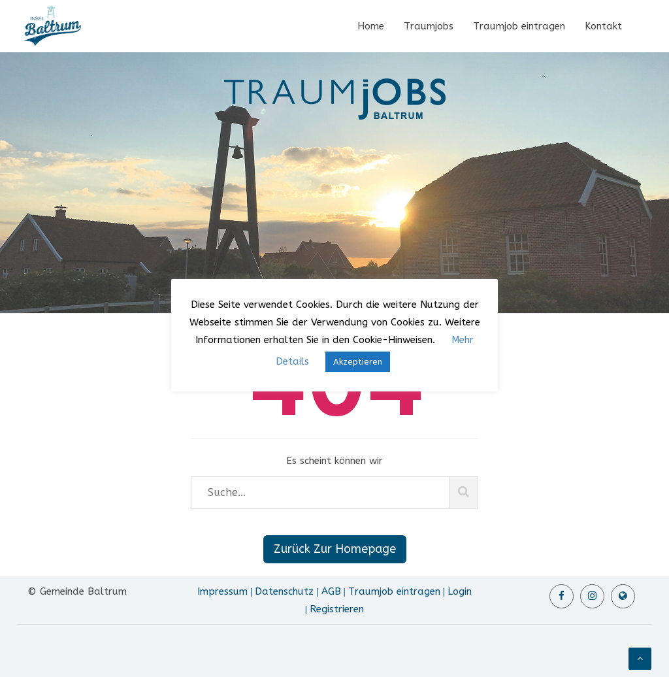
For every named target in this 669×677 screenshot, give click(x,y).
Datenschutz (284, 591)
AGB (331, 591)
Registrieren (337, 609)
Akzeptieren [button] (357, 362)
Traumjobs (428, 26)
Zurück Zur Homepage (335, 549)
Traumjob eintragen (519, 26)
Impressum (222, 591)
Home (370, 26)
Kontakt (603, 26)
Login (460, 591)
